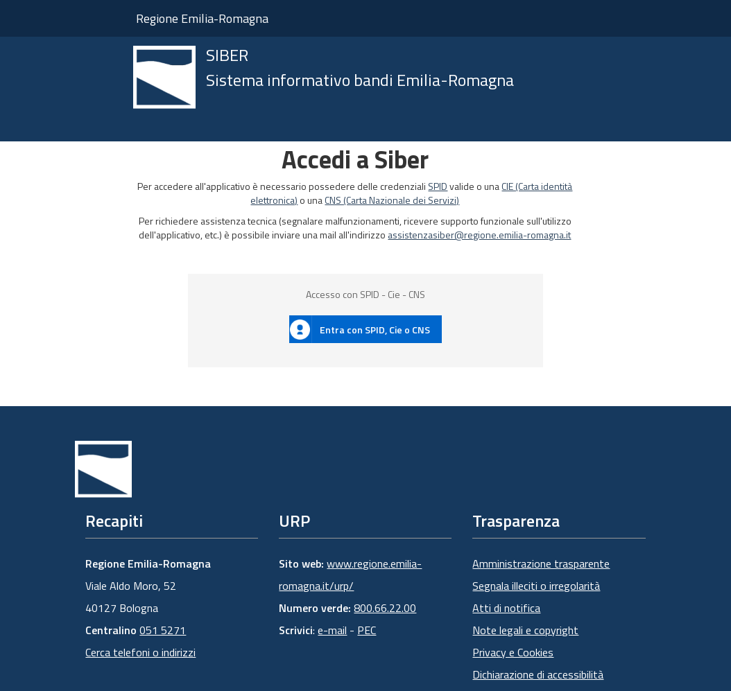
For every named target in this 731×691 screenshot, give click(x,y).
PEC (366, 630)
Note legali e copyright (525, 630)
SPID (437, 186)
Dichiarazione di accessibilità (537, 674)
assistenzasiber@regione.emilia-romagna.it (479, 234)
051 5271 (162, 630)
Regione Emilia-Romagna (202, 18)
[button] (365, 329)
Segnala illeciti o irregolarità (536, 585)
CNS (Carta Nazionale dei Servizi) (392, 200)
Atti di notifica (506, 608)
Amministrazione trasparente (541, 563)
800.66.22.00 (385, 608)
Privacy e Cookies (512, 652)
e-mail (332, 630)
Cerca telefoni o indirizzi (140, 652)
